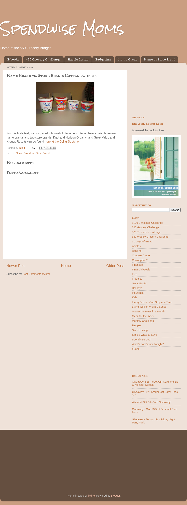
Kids (134, 297)
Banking (137, 250)
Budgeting (103, 59)
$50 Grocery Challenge (43, 59)
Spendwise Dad (141, 339)
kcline (91, 495)
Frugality (137, 278)
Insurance (138, 292)
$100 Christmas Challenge (147, 222)
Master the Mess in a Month (148, 311)
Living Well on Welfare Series (149, 306)
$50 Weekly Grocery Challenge (150, 236)
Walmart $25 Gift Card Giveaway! (151, 402)
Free (135, 274)
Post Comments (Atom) (36, 273)
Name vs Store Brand (159, 59)
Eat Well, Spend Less (147, 124)
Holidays (137, 288)
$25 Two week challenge (146, 232)
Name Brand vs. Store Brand (33, 153)
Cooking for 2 (140, 260)
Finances (137, 264)
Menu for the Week (143, 316)
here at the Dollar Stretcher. (62, 141)
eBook (136, 348)
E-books (13, 59)
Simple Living (78, 59)
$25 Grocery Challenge (145, 227)
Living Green (127, 59)
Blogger (115, 495)
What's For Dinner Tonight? (148, 344)
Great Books (139, 283)
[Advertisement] (156, 88)
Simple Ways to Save (144, 334)
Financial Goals (141, 269)
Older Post (115, 266)
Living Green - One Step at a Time (152, 302)
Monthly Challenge (143, 320)
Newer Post (15, 266)
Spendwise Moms (62, 28)
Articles (136, 246)
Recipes (137, 325)
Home (66, 266)
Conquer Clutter (141, 255)
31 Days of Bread (142, 241)
